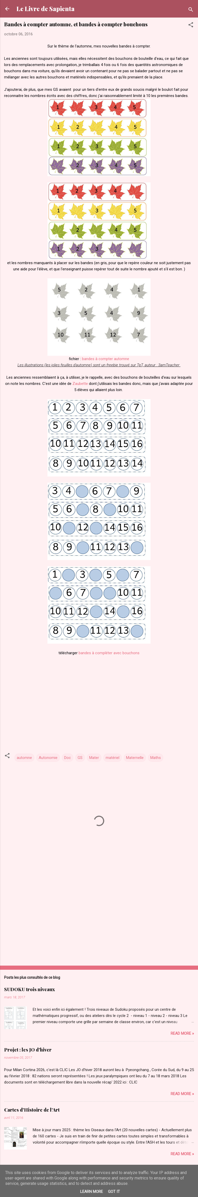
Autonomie (48, 757)
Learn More (91, 1191)
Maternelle (135, 757)
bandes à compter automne (105, 359)
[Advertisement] (99, 921)
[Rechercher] (191, 10)
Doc (67, 757)
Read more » (182, 1033)
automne (24, 757)
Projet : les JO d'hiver (28, 1050)
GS (80, 757)
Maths (155, 757)
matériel (112, 757)
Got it (114, 1191)
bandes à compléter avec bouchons (108, 653)
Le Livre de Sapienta (45, 9)
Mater (94, 757)
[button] (191, 26)
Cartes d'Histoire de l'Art (32, 1110)
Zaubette (80, 383)
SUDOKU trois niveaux (29, 989)
